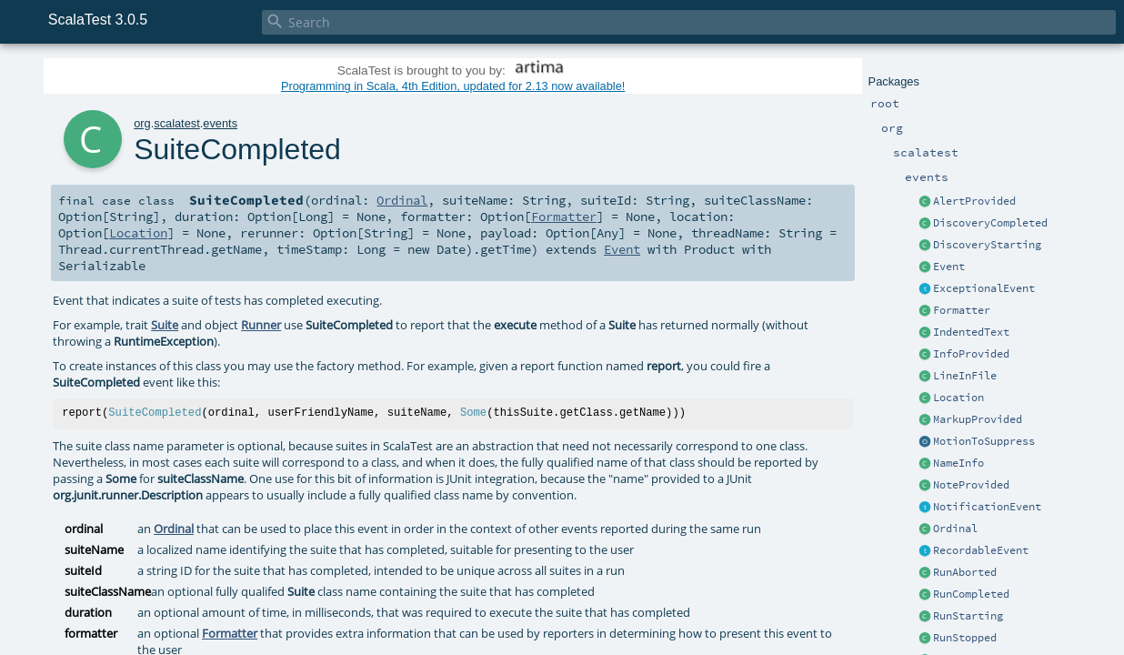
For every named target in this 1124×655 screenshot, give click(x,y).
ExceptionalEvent (984, 288)
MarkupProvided (977, 419)
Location (958, 397)
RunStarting (968, 616)
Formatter (961, 310)
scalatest (177, 123)
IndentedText (971, 332)
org (142, 123)
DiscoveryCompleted (990, 223)
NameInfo (958, 463)
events (220, 123)
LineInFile (965, 375)
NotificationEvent (987, 506)
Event (949, 266)
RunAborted (965, 572)
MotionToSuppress (984, 441)
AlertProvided (974, 201)
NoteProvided (971, 485)
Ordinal (955, 528)
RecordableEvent (981, 550)
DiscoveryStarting (987, 244)
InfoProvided (971, 354)
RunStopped (965, 637)
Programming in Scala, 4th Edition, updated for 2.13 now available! (453, 86)
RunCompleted (971, 594)
